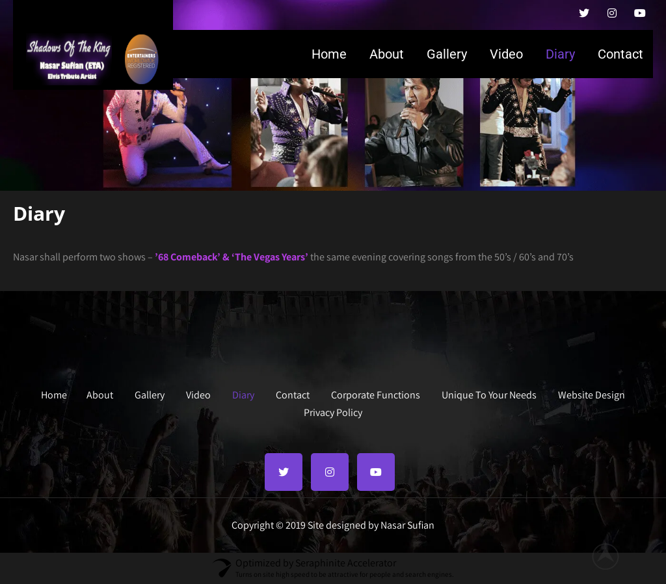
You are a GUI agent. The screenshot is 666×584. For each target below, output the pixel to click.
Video (506, 54)
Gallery (447, 54)
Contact (620, 54)
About (386, 54)
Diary (560, 54)
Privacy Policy (333, 411)
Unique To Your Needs (489, 393)
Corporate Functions (375, 393)
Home (329, 54)
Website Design (591, 393)
